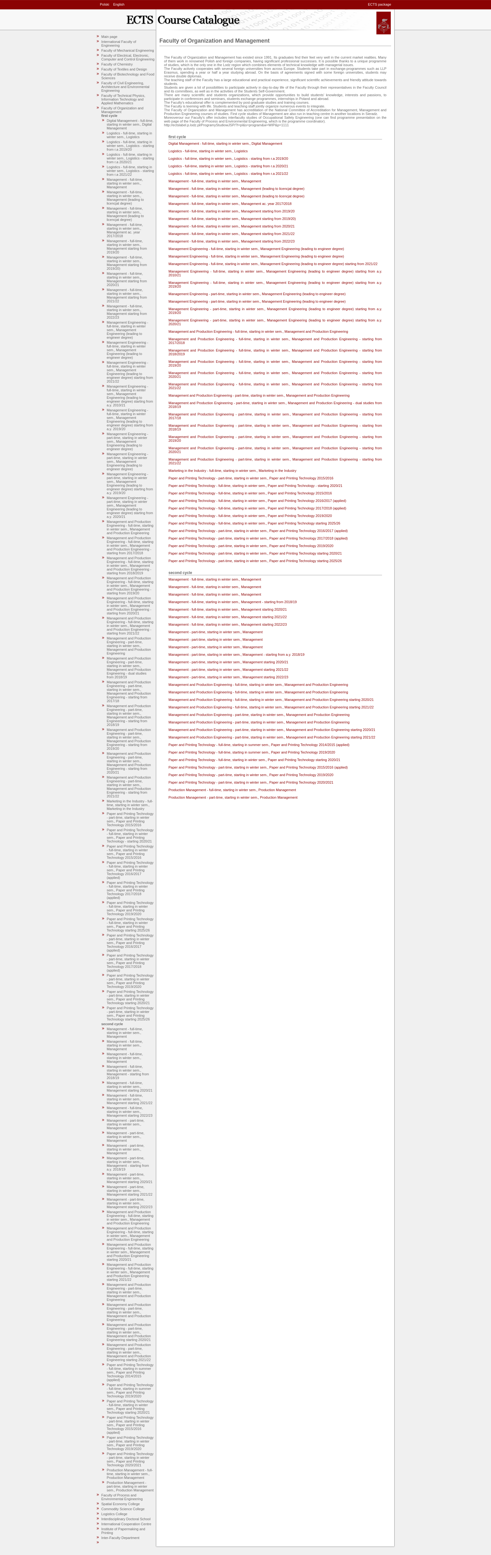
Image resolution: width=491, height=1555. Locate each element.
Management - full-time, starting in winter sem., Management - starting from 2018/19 (128, 1072)
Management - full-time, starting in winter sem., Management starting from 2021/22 (127, 295)
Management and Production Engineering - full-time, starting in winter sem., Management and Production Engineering (130, 527)
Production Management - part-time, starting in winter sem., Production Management (130, 1486)
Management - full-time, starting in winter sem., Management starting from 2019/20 (127, 246)
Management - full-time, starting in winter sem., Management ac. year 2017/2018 (125, 230)
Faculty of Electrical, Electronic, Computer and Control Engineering (128, 57)
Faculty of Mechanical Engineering (127, 50)
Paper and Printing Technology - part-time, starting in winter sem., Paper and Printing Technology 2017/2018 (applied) (130, 962)
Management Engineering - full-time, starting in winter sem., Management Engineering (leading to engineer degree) (127, 330)
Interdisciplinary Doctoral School (126, 1519)
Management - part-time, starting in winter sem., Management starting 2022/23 (129, 1203)
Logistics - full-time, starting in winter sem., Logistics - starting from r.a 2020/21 (130, 158)
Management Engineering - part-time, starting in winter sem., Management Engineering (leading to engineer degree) (127, 441)
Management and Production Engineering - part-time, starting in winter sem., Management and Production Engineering (129, 645)
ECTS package (379, 4)
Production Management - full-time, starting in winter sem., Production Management (130, 1473)
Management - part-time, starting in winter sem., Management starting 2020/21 (129, 1178)
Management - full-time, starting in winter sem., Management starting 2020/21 (129, 1086)
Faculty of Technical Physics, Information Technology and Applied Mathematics (123, 99)
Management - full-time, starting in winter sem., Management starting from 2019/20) (127, 262)
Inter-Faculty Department (120, 1538)
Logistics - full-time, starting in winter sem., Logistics (129, 135)
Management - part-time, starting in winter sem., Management (125, 1124)
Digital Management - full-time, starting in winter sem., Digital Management (130, 124)
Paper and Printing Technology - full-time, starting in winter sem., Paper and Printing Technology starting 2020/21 (130, 1406)
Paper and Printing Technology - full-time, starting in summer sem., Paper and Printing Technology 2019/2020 (130, 1390)
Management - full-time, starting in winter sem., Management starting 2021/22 (129, 1099)
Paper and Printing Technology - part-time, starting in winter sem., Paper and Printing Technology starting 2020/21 (130, 997)
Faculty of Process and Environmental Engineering (122, 1497)
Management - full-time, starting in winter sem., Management (125, 183)
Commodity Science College (123, 1509)
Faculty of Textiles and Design (124, 69)
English (118, 4)
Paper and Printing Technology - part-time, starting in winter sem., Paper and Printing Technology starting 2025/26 (130, 1013)
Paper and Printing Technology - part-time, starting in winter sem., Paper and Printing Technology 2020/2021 (130, 1459)
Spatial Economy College (120, 1504)
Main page (109, 37)
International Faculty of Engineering (118, 43)
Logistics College (114, 1514)
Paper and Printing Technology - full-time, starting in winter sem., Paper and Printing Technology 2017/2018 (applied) (130, 890)
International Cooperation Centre (126, 1524)
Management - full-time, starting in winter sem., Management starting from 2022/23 (127, 311)
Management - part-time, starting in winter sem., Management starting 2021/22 (129, 1190)
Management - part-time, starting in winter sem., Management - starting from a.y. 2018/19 (128, 1163)
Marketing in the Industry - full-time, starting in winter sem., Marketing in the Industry (130, 805)
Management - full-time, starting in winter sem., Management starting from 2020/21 (127, 279)
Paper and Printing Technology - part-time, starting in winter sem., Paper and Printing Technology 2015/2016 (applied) (130, 1425)
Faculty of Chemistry (117, 64)
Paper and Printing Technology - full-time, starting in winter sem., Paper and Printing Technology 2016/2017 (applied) (130, 870)
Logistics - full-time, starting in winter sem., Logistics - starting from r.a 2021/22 (130, 170)
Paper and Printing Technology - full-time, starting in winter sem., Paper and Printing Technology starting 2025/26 (130, 924)
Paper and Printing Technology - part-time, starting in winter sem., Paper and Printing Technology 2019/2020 (130, 981)
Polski (104, 4)
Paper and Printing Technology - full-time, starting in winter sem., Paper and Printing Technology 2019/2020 (130, 908)
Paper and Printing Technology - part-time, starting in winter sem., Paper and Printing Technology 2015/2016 (130, 819)
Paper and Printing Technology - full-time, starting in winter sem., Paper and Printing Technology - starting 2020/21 (130, 835)
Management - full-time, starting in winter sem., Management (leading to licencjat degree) (125, 197)
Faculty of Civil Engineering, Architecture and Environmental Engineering (125, 86)
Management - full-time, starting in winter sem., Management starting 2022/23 (129, 1111)
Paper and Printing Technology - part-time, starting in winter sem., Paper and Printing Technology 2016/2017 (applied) (130, 942)
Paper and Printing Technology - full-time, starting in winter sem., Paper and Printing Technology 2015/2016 (130, 851)
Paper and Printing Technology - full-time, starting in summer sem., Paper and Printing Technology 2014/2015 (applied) (130, 1372)
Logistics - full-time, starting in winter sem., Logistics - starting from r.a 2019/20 (130, 145)
